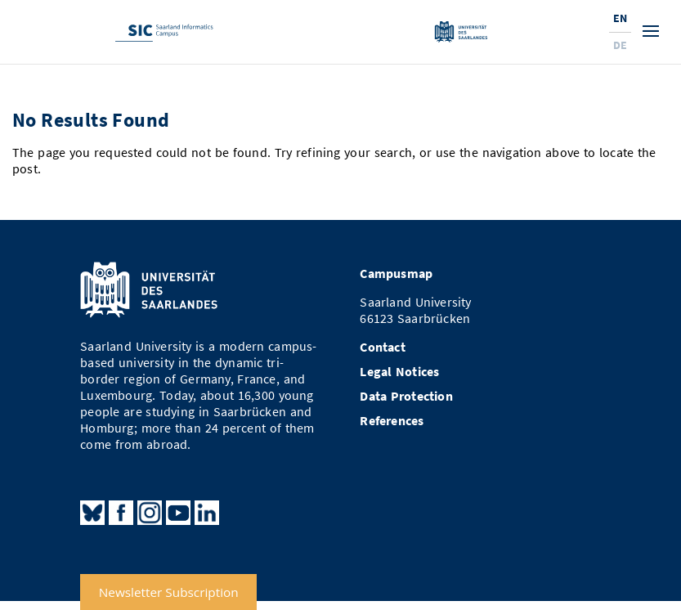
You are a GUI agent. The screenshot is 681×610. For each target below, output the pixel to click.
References (391, 420)
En (620, 18)
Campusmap (396, 273)
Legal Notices (399, 371)
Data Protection (406, 396)
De (620, 45)
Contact (382, 347)
